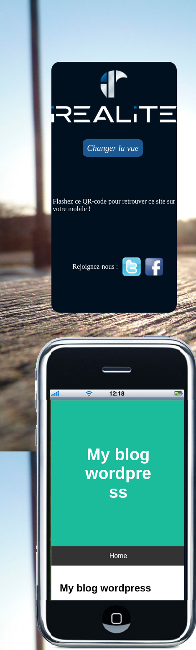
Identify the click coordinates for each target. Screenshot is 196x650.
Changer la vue (112, 148)
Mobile (118, 501)
